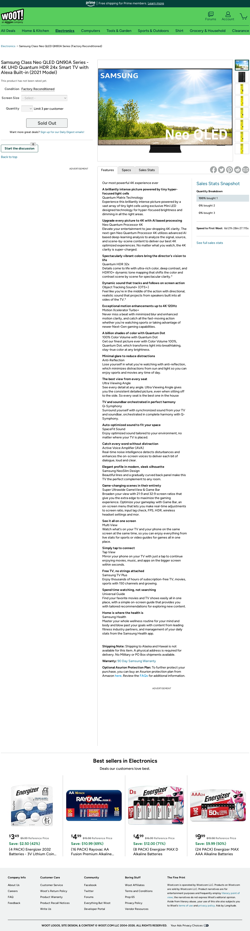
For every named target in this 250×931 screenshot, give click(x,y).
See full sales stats (209, 243)
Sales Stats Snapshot (218, 183)
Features (107, 170)
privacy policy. (206, 905)
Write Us (45, 909)
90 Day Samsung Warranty (136, 661)
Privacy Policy (133, 903)
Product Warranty (51, 897)
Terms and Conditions (139, 891)
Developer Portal (94, 909)
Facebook (90, 885)
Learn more (156, 3)
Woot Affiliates (135, 885)
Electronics (8, 46)
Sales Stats (147, 170)
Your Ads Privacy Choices (187, 925)
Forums (210, 16)
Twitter (89, 891)
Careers (13, 891)
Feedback (14, 903)
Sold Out (47, 123)
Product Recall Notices (55, 903)
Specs (126, 170)
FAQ (10, 897)
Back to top (9, 157)
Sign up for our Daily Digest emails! (62, 132)
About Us (14, 885)
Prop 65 (130, 897)
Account (228, 16)
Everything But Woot (97, 903)
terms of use (186, 905)
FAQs (144, 676)
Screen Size (10, 98)
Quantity (12, 108)
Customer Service (51, 885)
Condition (12, 89)
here (118, 676)
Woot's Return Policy (53, 891)
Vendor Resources (136, 909)
